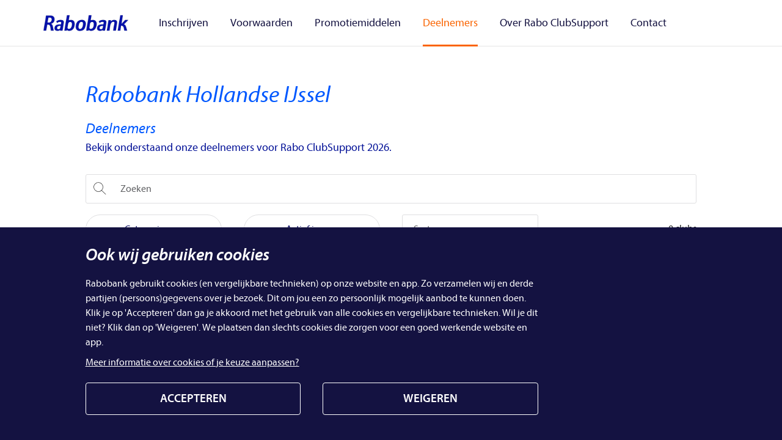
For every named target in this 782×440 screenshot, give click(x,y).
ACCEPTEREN (193, 398)
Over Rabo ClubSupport (528, 22)
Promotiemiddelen (347, 22)
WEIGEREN (430, 398)
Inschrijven (187, 22)
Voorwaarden (258, 22)
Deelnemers (431, 22)
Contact (615, 22)
